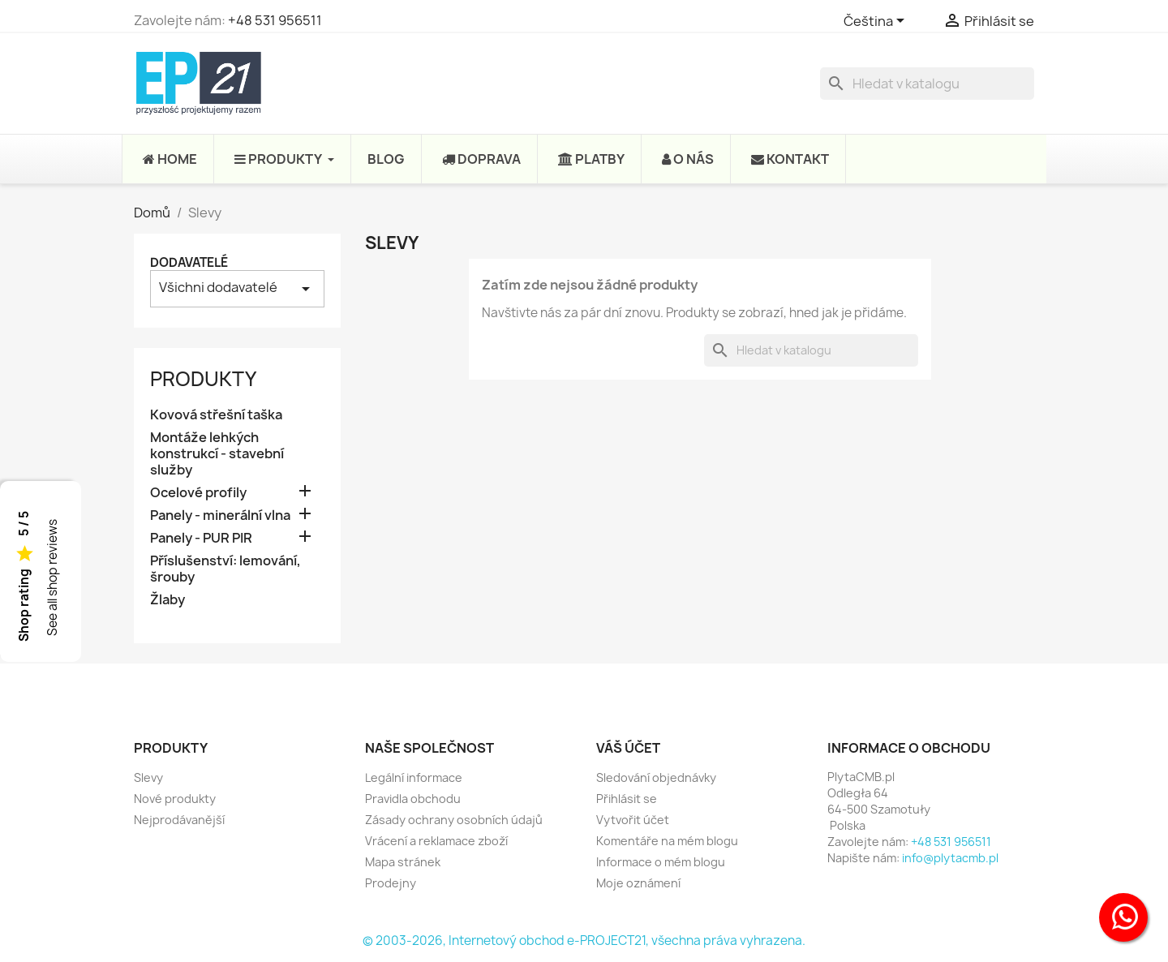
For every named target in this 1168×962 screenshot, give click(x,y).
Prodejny (390, 883)
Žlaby (167, 599)
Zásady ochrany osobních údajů (454, 819)
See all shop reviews (52, 578)
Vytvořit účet (632, 819)
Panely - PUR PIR (201, 538)
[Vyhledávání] (927, 83)
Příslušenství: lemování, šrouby (225, 569)
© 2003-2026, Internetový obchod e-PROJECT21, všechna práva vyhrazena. (584, 940)
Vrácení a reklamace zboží (436, 840)
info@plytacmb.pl (950, 857)
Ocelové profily (198, 492)
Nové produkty (175, 798)
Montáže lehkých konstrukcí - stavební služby (217, 454)
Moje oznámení (638, 883)
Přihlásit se (626, 798)
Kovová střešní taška (216, 414)
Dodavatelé (189, 262)
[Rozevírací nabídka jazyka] (877, 22)
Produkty (203, 379)
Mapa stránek (402, 862)
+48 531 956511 (275, 20)
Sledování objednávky (656, 777)
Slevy (148, 777)
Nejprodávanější (179, 819)
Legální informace (413, 777)
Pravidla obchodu (413, 798)
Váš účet (628, 748)
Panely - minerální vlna (220, 515)
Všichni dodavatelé (237, 288)
